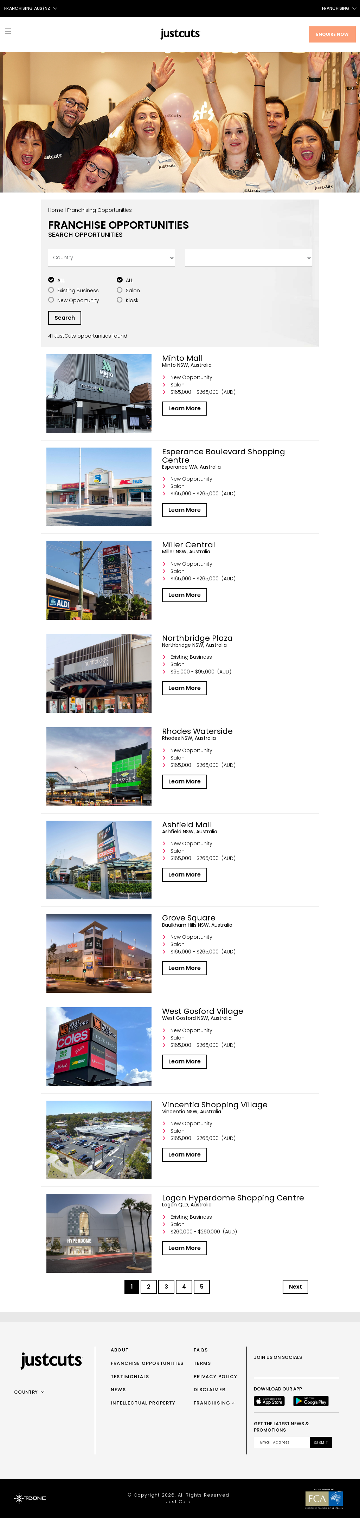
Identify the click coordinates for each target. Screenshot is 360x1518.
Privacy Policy (215, 1376)
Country (26, 1392)
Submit (321, 1442)
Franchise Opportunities (147, 1363)
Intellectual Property (143, 1403)
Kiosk (132, 300)
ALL (61, 280)
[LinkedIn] (319, 1368)
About (120, 1350)
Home (55, 210)
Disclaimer (209, 1389)
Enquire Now (332, 34)
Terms (202, 1363)
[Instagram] (272, 1368)
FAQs (201, 1350)
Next (295, 1287)
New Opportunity (78, 300)
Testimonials (130, 1376)
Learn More (184, 408)
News (118, 1389)
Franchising (335, 8)
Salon (133, 290)
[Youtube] (303, 1368)
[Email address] (282, 1442)
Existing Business (78, 290)
